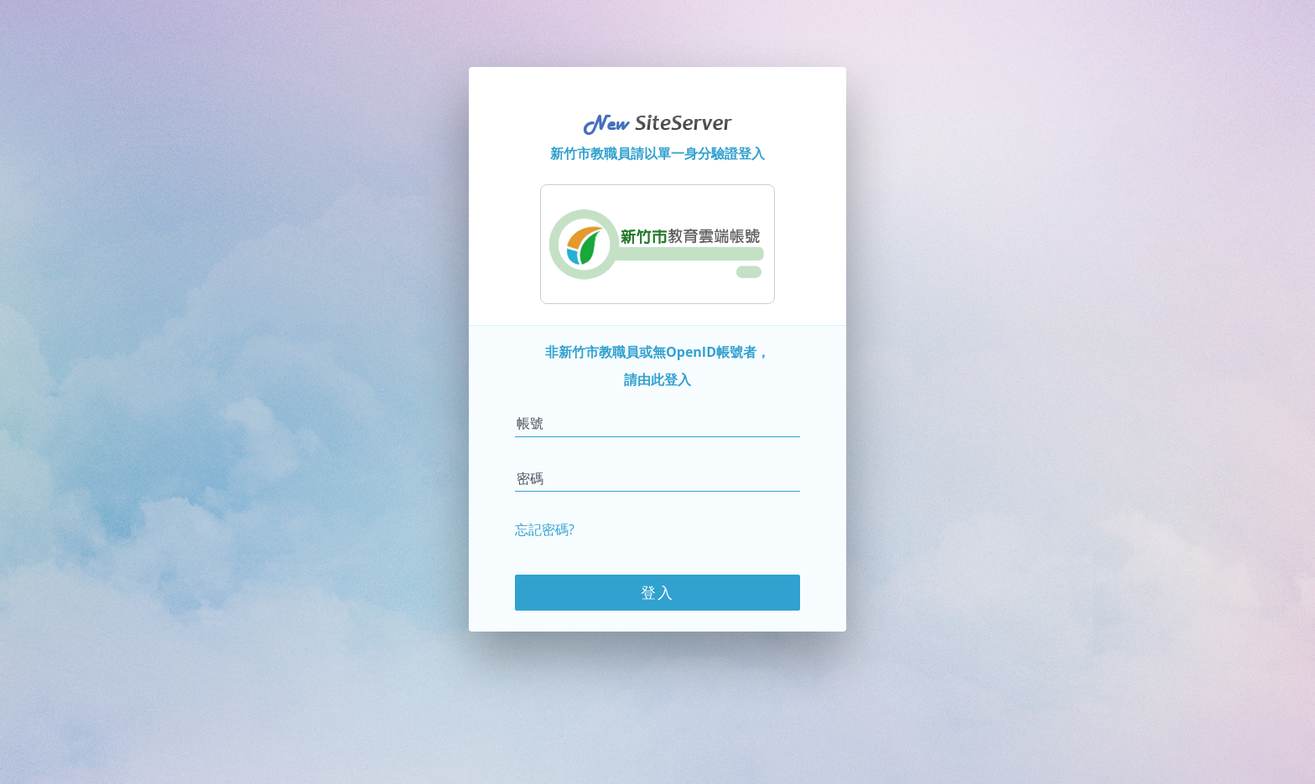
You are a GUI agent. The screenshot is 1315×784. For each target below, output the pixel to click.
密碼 (530, 478)
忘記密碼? (544, 529)
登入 (657, 592)
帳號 (530, 423)
